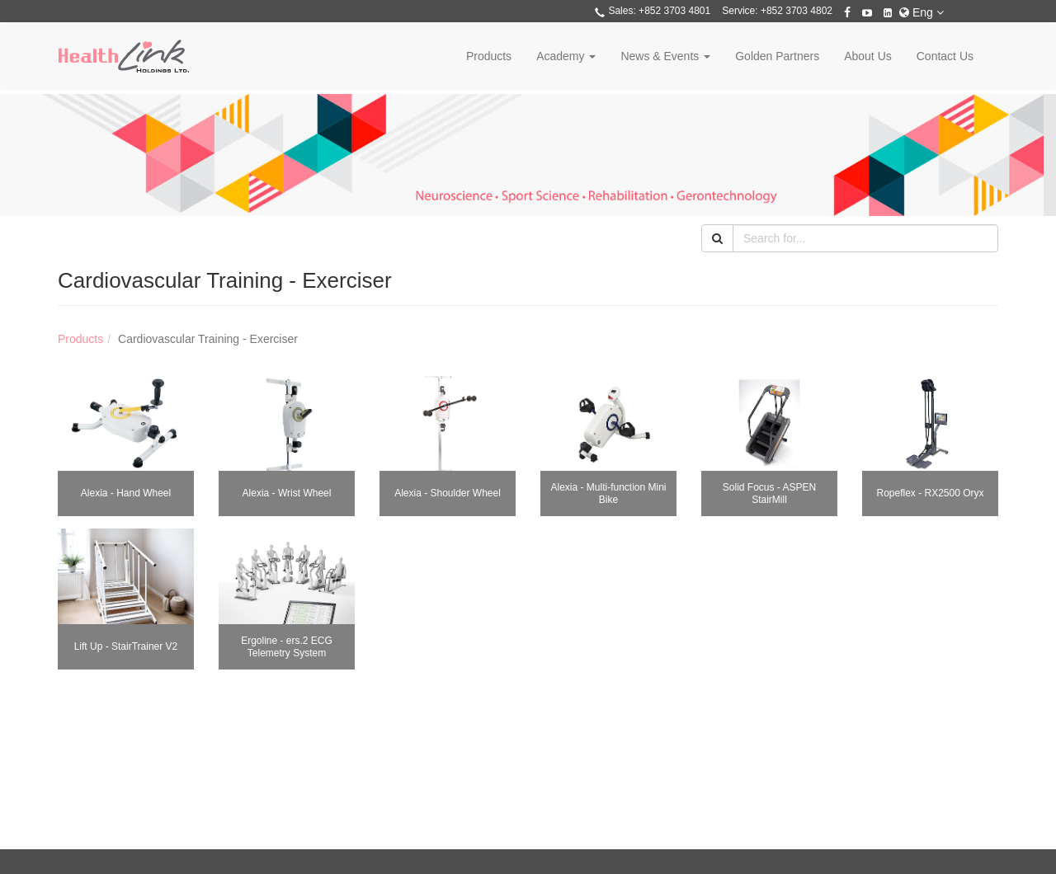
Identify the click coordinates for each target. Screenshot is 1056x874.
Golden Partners (777, 56)
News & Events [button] (665, 56)
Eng (921, 12)
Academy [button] (566, 56)
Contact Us (945, 56)
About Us (868, 56)
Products (489, 56)
